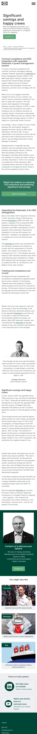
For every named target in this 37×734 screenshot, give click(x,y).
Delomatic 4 (30, 74)
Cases (10, 46)
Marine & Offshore (18, 46)
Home (4, 46)
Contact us (9, 37)
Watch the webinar (19, 194)
